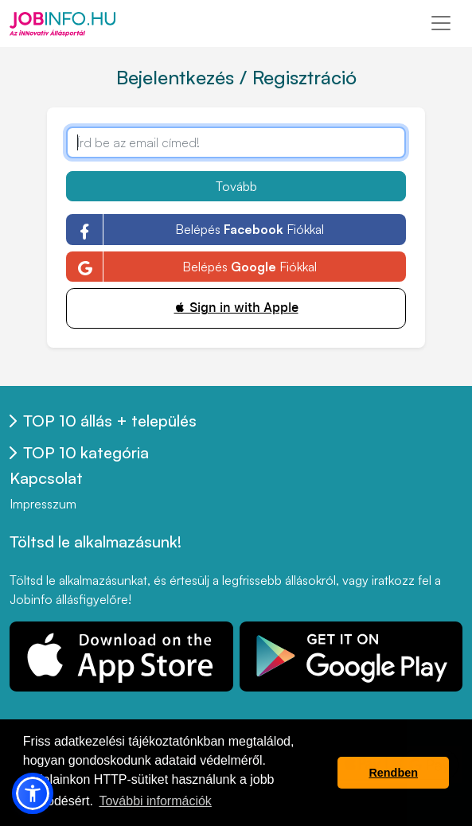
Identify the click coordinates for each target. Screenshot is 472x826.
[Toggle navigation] (440, 23)
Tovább (236, 186)
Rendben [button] (393, 772)
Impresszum (43, 504)
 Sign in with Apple (236, 307)
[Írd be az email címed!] (235, 142)
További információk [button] (155, 801)
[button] (32, 793)
